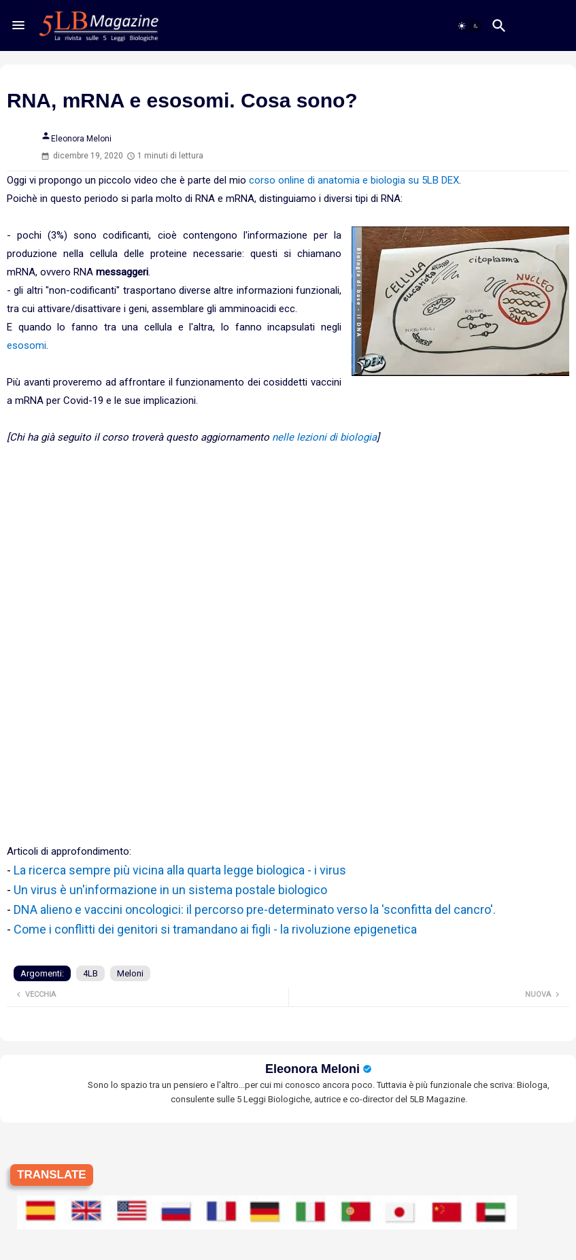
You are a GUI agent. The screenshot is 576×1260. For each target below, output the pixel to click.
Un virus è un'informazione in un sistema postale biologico (170, 890)
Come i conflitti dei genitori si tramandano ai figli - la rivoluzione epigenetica (215, 929)
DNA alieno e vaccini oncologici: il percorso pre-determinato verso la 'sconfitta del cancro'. (255, 909)
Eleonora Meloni (312, 1069)
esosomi (26, 345)
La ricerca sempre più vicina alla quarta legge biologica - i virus (180, 870)
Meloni (130, 973)
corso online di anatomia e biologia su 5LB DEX (354, 180)
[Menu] (18, 25)
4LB (90, 973)
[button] (468, 26)
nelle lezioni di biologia (324, 437)
